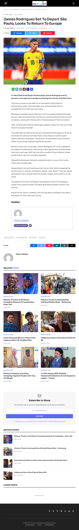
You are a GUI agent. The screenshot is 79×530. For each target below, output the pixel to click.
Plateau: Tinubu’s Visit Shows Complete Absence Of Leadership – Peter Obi (19, 302)
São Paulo (42, 237)
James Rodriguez (21, 237)
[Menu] (6, 3)
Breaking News (8, 296)
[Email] (30, 225)
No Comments (31, 28)
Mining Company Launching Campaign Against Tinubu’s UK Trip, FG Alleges (19, 375)
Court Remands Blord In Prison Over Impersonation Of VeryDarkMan (19, 339)
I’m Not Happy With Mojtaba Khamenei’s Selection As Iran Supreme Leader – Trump (58, 375)
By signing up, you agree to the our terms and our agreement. (40, 421)
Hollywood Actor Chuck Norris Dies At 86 (58, 339)
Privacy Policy (53, 421)
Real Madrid (32, 237)
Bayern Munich (9, 237)
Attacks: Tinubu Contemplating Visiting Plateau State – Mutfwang (56, 301)
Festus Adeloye (10, 28)
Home (5, 9)
